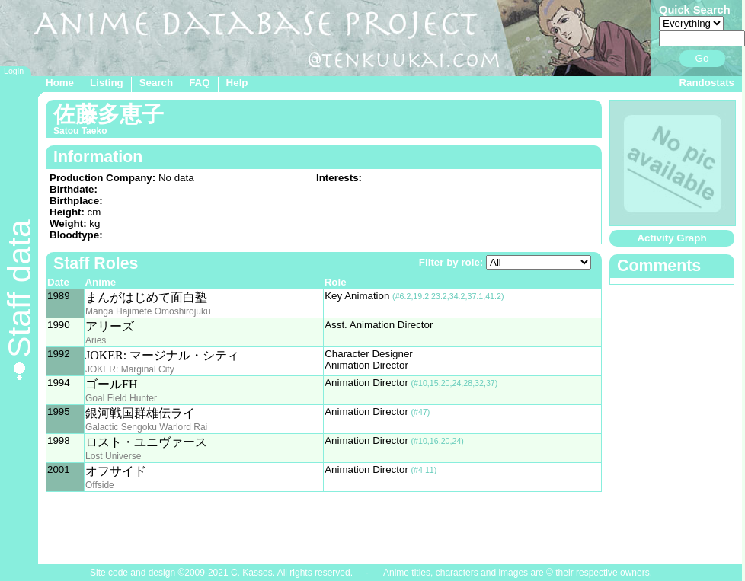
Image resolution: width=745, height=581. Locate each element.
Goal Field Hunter (121, 398)
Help (237, 82)
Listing (106, 82)
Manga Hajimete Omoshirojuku (148, 311)
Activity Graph (671, 238)
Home (60, 82)
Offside (99, 485)
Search (156, 82)
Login (14, 70)
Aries (95, 340)
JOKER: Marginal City (129, 369)
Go (702, 58)
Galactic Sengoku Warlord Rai (146, 427)
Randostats (706, 82)
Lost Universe (113, 456)
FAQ (199, 82)
